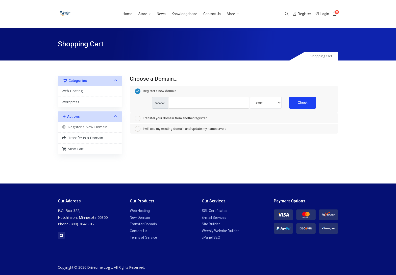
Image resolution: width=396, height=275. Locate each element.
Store (149, 14)
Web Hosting (72, 90)
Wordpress (70, 102)
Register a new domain (155, 91)
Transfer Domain (143, 224)
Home (133, 14)
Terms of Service (143, 237)
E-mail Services (214, 218)
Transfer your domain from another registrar (171, 118)
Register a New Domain (84, 127)
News (167, 14)
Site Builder (211, 224)
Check (303, 103)
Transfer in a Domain (82, 137)
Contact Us (218, 14)
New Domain (140, 218)
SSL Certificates (214, 211)
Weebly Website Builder (220, 231)
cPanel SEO (211, 237)
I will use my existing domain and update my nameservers (180, 129)
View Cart (73, 148)
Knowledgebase (190, 14)
